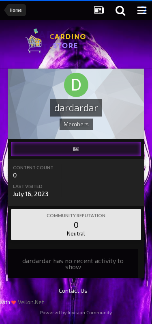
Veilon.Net (31, 301)
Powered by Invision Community (76, 312)
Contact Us (73, 290)
